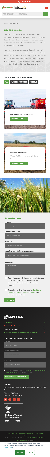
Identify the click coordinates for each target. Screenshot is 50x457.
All (6, 82)
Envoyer (9, 300)
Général (33, 82)
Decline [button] (30, 452)
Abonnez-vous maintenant (15, 377)
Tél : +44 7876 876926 (11, 393)
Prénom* (9, 222)
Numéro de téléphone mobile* (19, 251)
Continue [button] (20, 452)
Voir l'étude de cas (18, 119)
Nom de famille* (12, 232)
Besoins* (9, 263)
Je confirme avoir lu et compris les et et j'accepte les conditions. (24, 292)
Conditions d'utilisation (22, 440)
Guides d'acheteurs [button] (13, 326)
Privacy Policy (8, 447)
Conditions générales (32, 370)
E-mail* (8, 242)
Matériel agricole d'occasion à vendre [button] (20, 332)
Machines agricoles (19, 82)
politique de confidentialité (27, 292)
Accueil (6, 23)
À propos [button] (8, 322)
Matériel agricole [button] (11, 329)
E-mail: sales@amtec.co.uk (13, 395)
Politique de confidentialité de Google (34, 437)
